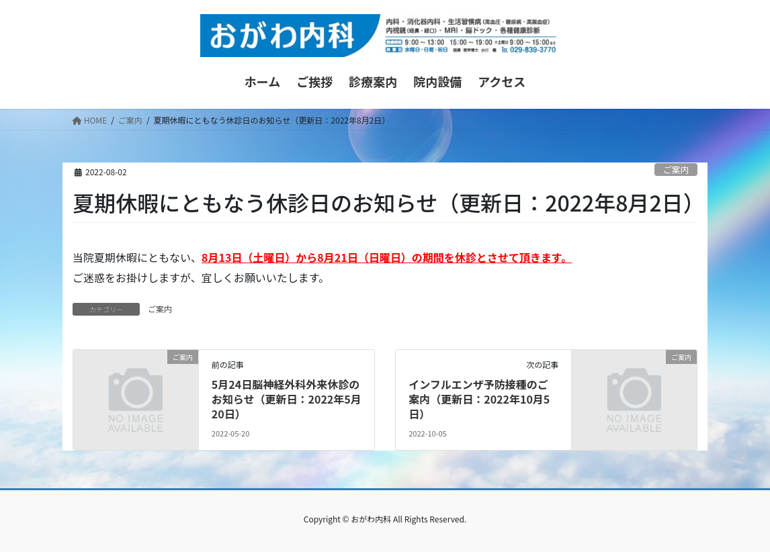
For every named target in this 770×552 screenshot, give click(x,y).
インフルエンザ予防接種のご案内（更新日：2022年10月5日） (479, 399)
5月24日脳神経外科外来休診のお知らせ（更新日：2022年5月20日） (286, 399)
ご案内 (676, 169)
